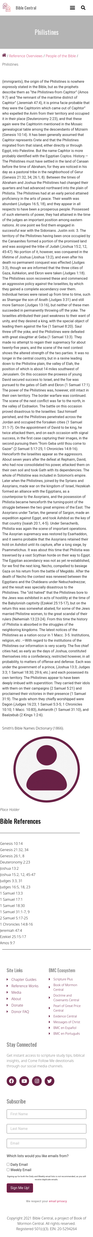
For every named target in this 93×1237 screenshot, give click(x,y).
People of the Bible (61, 55)
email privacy (58, 1201)
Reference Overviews (26, 55)
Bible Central (26, 8)
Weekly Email (20, 1170)
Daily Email (19, 1164)
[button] (72, 8)
